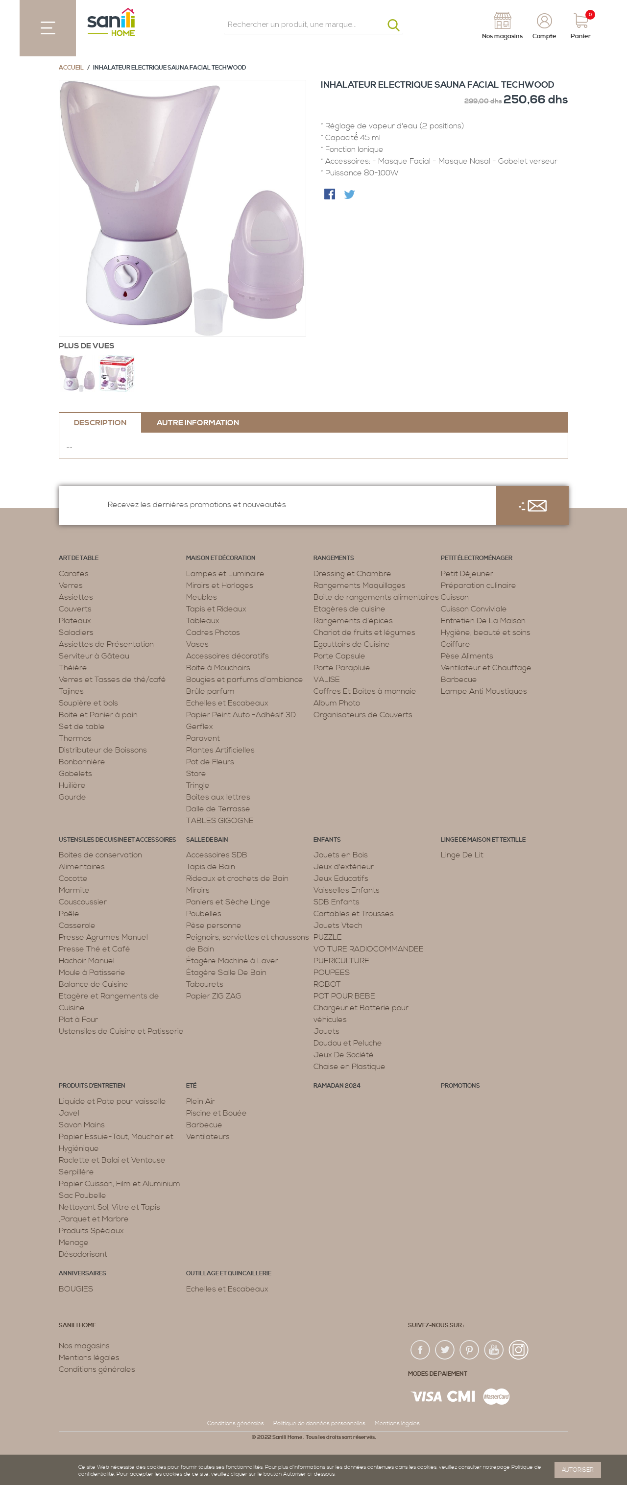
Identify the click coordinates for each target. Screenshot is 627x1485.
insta (518, 1350)
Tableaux (202, 621)
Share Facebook (330, 195)
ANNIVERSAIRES (82, 1273)
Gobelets (75, 774)
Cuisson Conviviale (474, 609)
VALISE (327, 679)
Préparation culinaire (478, 585)
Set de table (82, 726)
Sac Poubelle (82, 1195)
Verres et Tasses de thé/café (112, 679)
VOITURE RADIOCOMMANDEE (369, 949)
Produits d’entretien (92, 1086)
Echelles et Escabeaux (227, 703)
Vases (197, 644)
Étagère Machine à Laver (232, 961)
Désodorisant (83, 1254)
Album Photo (337, 703)
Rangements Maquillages (360, 585)
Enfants (327, 840)
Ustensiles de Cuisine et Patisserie (121, 1031)
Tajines (71, 691)
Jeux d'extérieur (344, 867)
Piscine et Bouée (216, 1113)
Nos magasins (84, 1346)
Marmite (74, 890)
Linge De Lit (462, 855)
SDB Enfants (337, 902)
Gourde (72, 797)
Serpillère (76, 1172)
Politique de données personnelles (319, 1423)
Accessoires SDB (216, 855)
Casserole (77, 925)
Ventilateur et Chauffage (486, 668)
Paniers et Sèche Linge (228, 902)
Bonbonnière (82, 762)
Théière (73, 668)
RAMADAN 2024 (337, 1086)
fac (420, 1350)
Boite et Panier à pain (98, 715)
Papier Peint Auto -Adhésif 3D (241, 715)
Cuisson (455, 597)
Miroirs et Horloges (219, 585)
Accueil (71, 68)
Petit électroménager (476, 558)
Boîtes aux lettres (218, 797)
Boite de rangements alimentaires (376, 597)
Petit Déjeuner (467, 574)
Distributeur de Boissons (103, 750)
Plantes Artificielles (220, 750)
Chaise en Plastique (350, 1066)
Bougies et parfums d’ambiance (244, 679)
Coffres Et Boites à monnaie (365, 691)
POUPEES (332, 972)
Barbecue (459, 679)
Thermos (75, 738)
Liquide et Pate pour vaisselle (112, 1101)
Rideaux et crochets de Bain (237, 878)
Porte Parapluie (342, 668)
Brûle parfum (210, 691)
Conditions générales (97, 1369)
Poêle (69, 914)
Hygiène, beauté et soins (486, 632)
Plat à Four (78, 1019)
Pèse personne (213, 925)
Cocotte (73, 878)
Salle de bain (207, 840)
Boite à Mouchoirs (218, 668)
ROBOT (327, 984)
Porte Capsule (339, 656)
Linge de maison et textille (483, 840)
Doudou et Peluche (348, 1043)
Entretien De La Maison (483, 621)
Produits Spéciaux (91, 1231)
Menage (74, 1242)
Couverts (75, 609)
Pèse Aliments (467, 656)
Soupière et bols (88, 703)
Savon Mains (82, 1125)
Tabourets (204, 984)
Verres (71, 585)
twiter (445, 1350)
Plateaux (75, 621)
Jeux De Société (344, 1055)
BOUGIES (76, 1289)
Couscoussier (83, 902)
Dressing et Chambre (352, 574)
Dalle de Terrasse (218, 809)
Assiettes (76, 597)
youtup (494, 1350)
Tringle (198, 785)
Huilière (72, 785)
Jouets (326, 1031)
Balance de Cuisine (93, 984)
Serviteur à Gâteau (94, 656)
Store (196, 774)
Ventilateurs (208, 1137)
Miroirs (198, 890)
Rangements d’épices (353, 621)
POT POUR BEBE (344, 996)
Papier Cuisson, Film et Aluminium (119, 1184)
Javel (69, 1113)
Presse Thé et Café (94, 949)
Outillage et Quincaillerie (228, 1273)
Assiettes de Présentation (106, 644)
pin (469, 1350)
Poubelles (203, 914)
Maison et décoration (221, 558)
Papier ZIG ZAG (213, 996)
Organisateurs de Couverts (363, 715)
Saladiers (76, 632)
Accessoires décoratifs (227, 656)
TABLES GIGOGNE (220, 821)
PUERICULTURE (341, 961)
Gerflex (199, 726)
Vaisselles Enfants (347, 890)
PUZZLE (328, 937)
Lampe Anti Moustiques (484, 691)
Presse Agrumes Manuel (103, 937)
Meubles (201, 597)
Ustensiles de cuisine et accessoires (117, 840)
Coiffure (455, 644)
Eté (191, 1086)
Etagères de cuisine (350, 609)
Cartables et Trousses (354, 914)
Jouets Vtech (338, 925)
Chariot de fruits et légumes (364, 632)
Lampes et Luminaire (225, 574)
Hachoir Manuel (87, 961)
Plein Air (200, 1101)
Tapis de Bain (210, 867)
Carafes (74, 574)
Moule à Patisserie (92, 972)
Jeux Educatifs (341, 878)
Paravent (203, 738)
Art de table (78, 558)
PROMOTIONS (460, 1086)
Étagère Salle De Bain (226, 972)
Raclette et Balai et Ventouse (112, 1160)
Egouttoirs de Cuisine (352, 644)
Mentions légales (89, 1358)
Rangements (334, 558)
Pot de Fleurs (210, 762)
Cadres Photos (213, 632)
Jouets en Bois (341, 855)
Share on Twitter (350, 195)
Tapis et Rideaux (216, 609)
